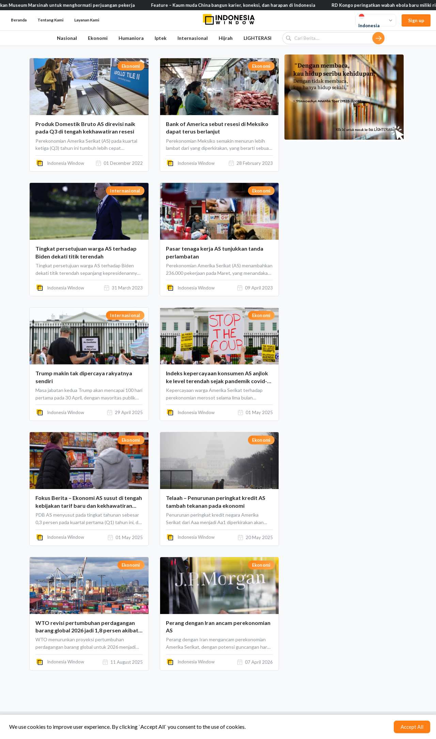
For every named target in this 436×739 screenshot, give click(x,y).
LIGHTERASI (257, 38)
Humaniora (131, 38)
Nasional (67, 38)
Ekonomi (98, 38)
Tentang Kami (50, 19)
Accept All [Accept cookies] (412, 727)
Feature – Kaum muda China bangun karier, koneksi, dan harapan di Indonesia (243, 5)
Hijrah (226, 38)
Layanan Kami (86, 19)
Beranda (19, 19)
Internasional (192, 38)
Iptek (161, 38)
